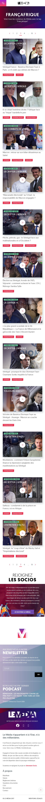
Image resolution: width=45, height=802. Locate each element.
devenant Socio (31, 766)
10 (32, 33)
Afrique (6, 117)
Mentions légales (35, 798)
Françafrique (8, 75)
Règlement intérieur (9, 780)
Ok (38, 675)
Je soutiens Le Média (22, 612)
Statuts (5, 778)
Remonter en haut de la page (40, 790)
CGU (4, 785)
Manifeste (6, 775)
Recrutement (7, 788)
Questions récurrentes (10, 783)
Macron (19, 75)
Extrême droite (18, 117)
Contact (5, 790)
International (30, 245)
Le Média (22, 715)
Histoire (19, 337)
